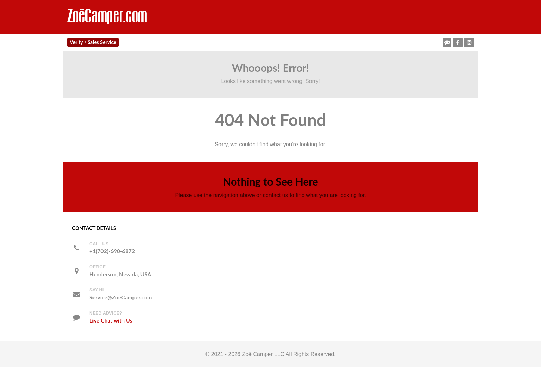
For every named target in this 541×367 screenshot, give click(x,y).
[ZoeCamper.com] (107, 16)
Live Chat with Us (110, 320)
